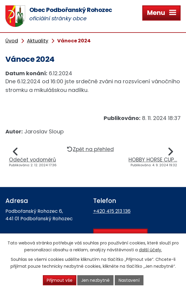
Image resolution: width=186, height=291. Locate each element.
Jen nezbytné (95, 280)
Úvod (11, 40)
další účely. (150, 250)
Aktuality (37, 40)
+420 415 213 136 (112, 211)
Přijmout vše (59, 280)
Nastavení (129, 280)
